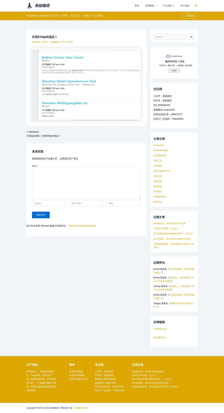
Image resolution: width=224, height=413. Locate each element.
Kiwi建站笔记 (160, 341)
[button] (196, 6)
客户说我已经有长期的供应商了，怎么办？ (153, 379)
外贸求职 (158, 186)
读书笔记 (158, 201)
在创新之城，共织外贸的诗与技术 (170, 223)
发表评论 (36, 42)
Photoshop (158, 145)
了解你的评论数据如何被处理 (82, 226)
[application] (158, 5)
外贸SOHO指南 (76, 375)
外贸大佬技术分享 (78, 379)
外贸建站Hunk (160, 332)
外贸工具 (158, 160)
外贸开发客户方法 (162, 171)
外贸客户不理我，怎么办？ (167, 228)
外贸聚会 (158, 191)
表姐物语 (42, 5)
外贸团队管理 (160, 155)
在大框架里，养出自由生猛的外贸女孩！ (174, 242)
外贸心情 (158, 176)
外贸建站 (158, 165)
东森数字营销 (81, 408)
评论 (34, 166)
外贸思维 (158, 181)
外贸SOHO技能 (161, 150)
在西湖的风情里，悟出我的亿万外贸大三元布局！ (157, 386)
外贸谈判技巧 (160, 196)
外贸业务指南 (76, 371)
